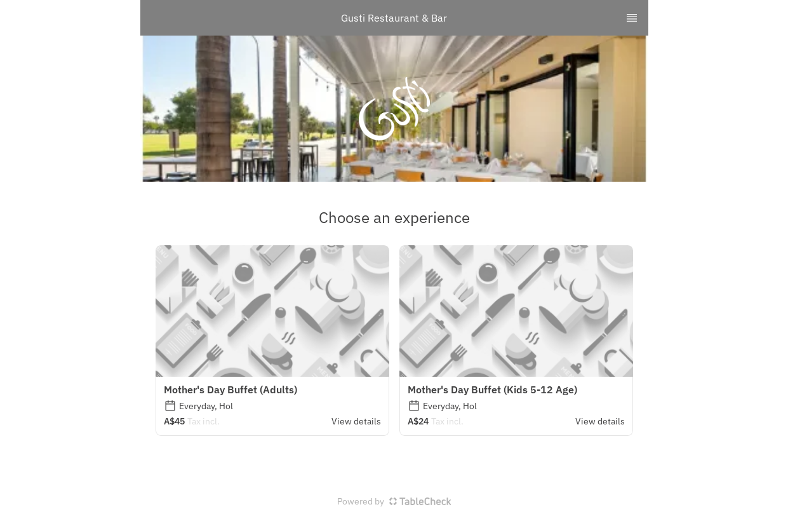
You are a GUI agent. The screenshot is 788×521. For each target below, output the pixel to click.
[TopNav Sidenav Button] (631, 17)
